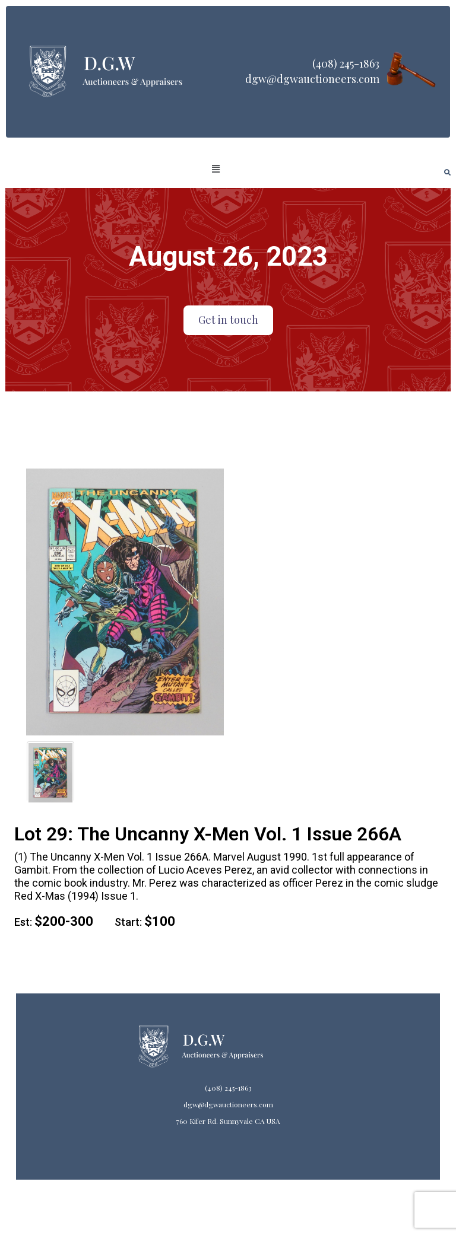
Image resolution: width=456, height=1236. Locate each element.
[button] (216, 169)
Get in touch (228, 320)
